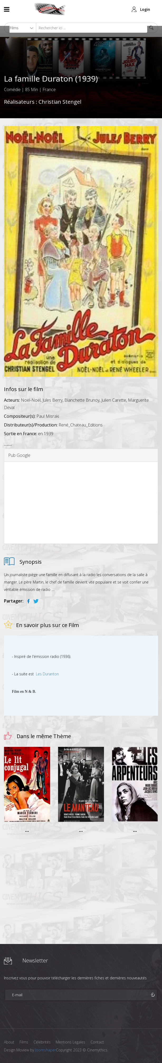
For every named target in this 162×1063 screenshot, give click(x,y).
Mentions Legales (70, 1042)
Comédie (12, 89)
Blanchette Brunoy (81, 400)
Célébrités (42, 1042)
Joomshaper (45, 1049)
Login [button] (145, 9)
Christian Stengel (60, 101)
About (9, 1042)
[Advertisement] (81, 503)
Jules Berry (52, 400)
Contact (97, 1042)
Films (24, 1042)
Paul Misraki (47, 416)
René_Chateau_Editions (81, 425)
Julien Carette (113, 400)
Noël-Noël (31, 400)
